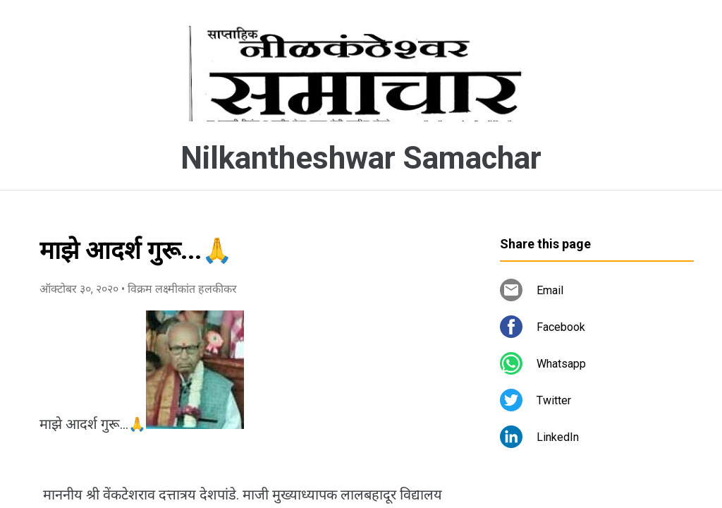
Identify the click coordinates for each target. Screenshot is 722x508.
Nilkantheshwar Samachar (361, 158)
